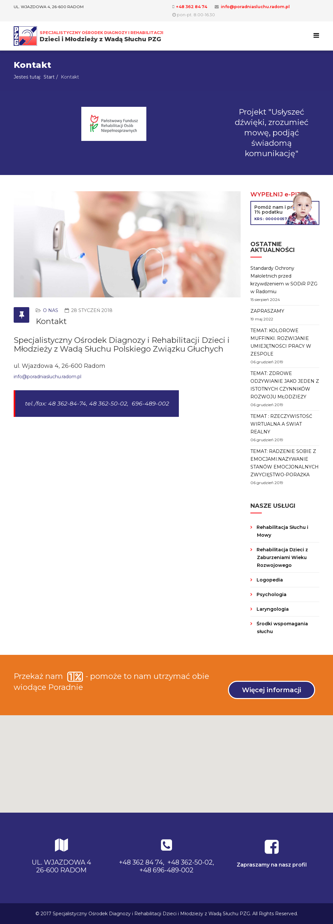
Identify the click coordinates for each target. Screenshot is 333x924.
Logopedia (269, 580)
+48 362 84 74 (191, 6)
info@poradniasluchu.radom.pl (255, 6)
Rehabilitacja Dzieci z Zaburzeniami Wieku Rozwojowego (281, 557)
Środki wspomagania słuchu (281, 627)
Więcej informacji (271, 690)
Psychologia (270, 594)
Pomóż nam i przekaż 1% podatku (285, 212)
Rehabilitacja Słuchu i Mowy (281, 531)
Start (49, 77)
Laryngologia (272, 609)
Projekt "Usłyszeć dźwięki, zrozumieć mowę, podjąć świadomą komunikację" (272, 132)
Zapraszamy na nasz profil (272, 865)
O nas (50, 310)
